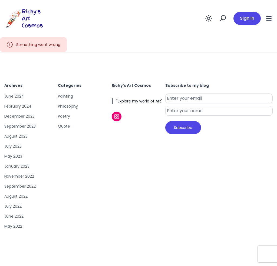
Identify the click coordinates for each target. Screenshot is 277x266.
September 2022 (20, 186)
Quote (64, 126)
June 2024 (14, 96)
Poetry (64, 116)
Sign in (247, 18)
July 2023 (13, 146)
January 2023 (16, 166)
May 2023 (13, 156)
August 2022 (16, 196)
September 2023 (20, 126)
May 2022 (13, 226)
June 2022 (14, 216)
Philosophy (68, 106)
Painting (65, 96)
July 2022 (13, 206)
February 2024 (17, 106)
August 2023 (16, 136)
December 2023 (19, 116)
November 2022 (19, 176)
